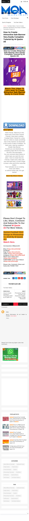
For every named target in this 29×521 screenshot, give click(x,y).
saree (15, 317)
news (11, 317)
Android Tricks (20, 465)
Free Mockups (15, 18)
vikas (7, 313)
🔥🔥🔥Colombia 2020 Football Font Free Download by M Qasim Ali (17, 442)
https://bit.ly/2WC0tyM (18, 256)
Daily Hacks (7, 467)
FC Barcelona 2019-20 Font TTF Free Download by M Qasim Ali (17, 448)
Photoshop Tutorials (9, 473)
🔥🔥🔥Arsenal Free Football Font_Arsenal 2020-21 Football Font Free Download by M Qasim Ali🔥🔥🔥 (18, 420)
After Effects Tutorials (9, 465)
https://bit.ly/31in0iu (14, 253)
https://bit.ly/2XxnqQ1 (11, 262)
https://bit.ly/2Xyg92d (15, 254)
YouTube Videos (18, 23)
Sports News (14, 475)
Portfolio (18, 473)
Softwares (6, 475)
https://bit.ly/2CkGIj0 (14, 250)
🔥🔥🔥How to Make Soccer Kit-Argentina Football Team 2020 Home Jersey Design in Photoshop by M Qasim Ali (17, 428)
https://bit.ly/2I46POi (11, 259)
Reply (7, 319)
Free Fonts (5, 18)
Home (5, 26)
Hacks (15, 470)
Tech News (6, 478)
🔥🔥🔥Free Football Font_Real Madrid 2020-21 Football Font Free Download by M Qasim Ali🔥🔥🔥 (17, 436)
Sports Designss (6, 23)
